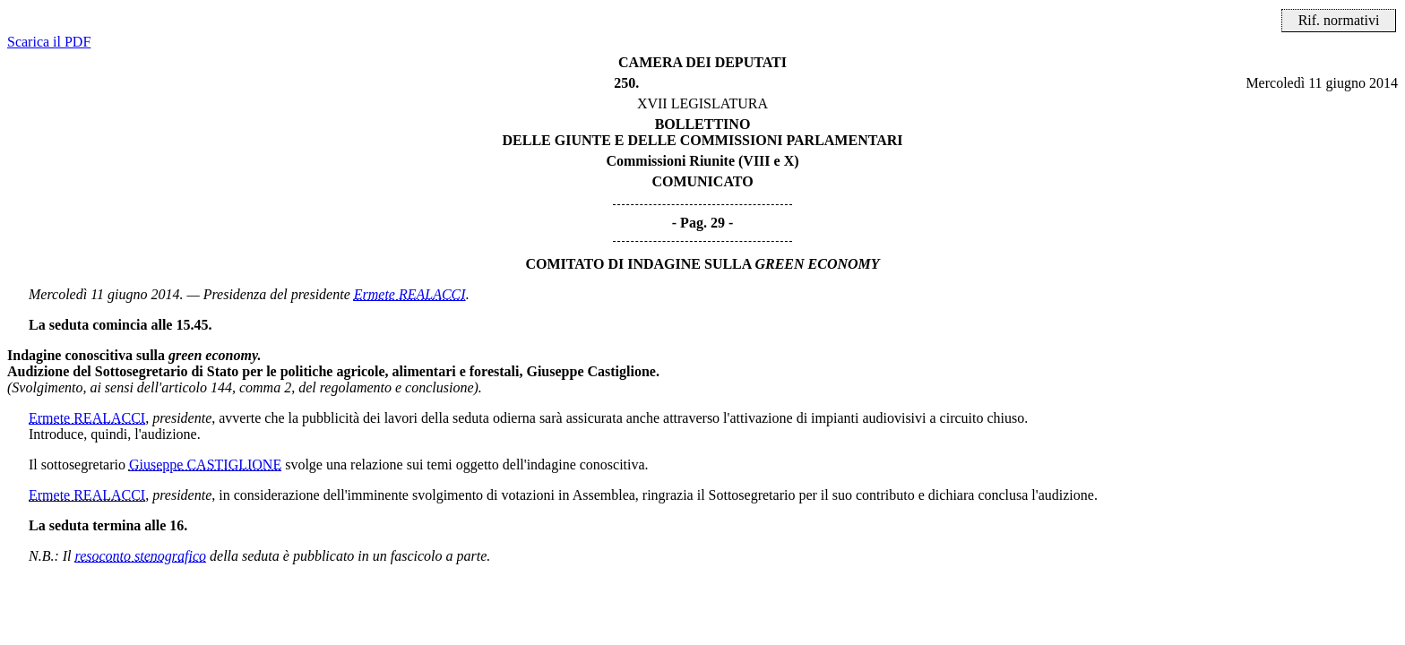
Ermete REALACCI (410, 294)
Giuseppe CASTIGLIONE (205, 464)
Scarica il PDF (49, 41)
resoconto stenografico (141, 555)
